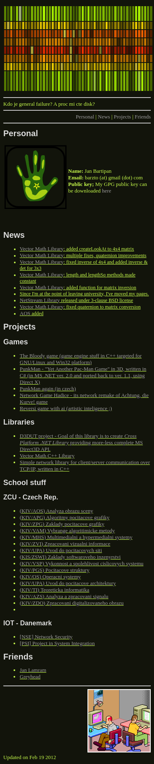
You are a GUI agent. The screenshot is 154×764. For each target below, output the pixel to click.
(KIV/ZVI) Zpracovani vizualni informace (65, 544)
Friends (143, 117)
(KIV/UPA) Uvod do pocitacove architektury (68, 583)
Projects (122, 117)
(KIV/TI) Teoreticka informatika (54, 590)
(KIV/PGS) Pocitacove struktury (55, 570)
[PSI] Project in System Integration (57, 643)
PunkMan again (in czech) (48, 388)
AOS (25, 313)
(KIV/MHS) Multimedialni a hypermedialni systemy (76, 537)
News (104, 117)
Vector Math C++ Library (47, 456)
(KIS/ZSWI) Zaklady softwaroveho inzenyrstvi (70, 557)
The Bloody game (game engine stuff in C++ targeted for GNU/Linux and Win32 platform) (81, 359)
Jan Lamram (33, 670)
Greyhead (30, 676)
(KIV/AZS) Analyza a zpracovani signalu (64, 596)
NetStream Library (40, 300)
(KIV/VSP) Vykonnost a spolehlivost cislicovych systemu (81, 563)
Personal (85, 117)
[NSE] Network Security (46, 637)
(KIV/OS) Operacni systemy (50, 577)
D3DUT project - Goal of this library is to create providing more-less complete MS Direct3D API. (81, 442)
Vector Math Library (42, 249)
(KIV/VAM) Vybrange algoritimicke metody (67, 530)
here (106, 191)
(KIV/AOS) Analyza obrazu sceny (56, 511)
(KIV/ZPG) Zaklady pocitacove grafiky (62, 524)
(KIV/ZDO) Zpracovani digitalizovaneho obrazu (72, 603)
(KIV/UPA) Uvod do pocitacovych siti (61, 550)
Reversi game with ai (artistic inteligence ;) (66, 408)
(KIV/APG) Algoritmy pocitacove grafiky (64, 517)
